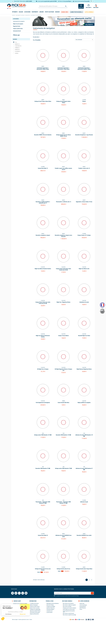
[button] (65, 12)
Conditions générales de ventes (23, 619)
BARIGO (17, 44)
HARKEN (17, 47)
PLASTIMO (17, 51)
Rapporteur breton (16, 26)
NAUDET (17, 49)
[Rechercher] (53, 6)
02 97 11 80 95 (29, 1)
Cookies (30, 619)
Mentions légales (15, 619)
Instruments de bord (17, 30)
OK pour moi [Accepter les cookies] (22, 614)
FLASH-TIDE (18, 45)
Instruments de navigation (19, 21)
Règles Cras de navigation (18, 23)
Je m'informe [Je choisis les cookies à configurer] (8, 614)
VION (16, 53)
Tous (16, 42)
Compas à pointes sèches (18, 28)
